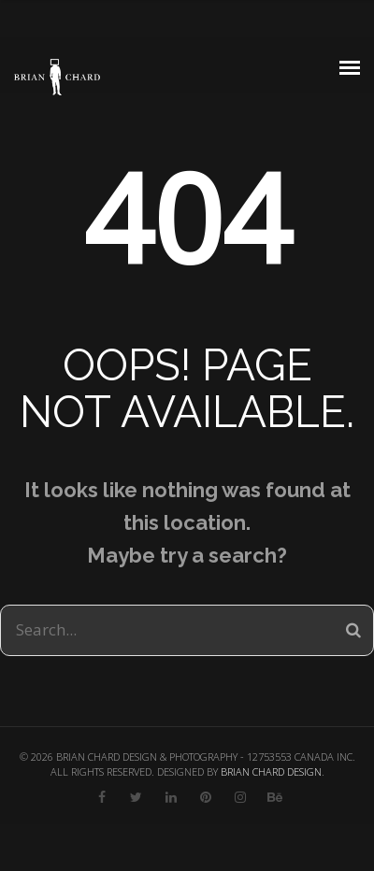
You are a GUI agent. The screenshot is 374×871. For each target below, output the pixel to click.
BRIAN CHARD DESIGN (271, 771)
